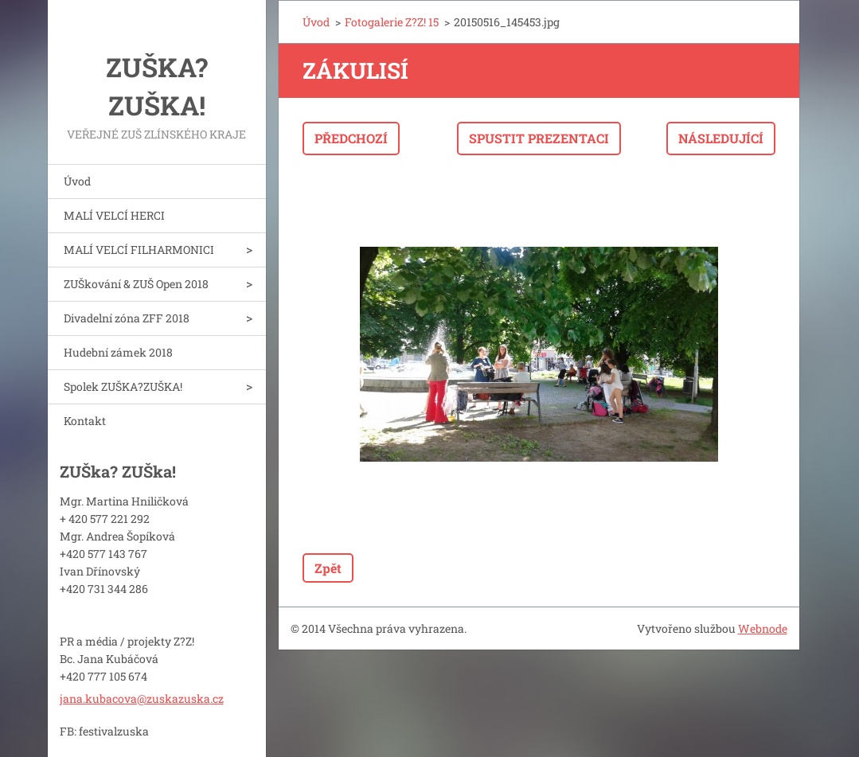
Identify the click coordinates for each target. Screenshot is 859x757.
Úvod (77, 181)
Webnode (762, 628)
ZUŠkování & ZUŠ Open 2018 (136, 283)
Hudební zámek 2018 (118, 352)
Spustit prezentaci (539, 138)
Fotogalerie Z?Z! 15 (392, 21)
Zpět (328, 568)
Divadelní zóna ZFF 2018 (126, 318)
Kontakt (85, 420)
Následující (720, 138)
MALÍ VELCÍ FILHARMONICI (139, 249)
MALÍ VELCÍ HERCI (114, 215)
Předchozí (351, 138)
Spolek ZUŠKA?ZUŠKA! (123, 386)
